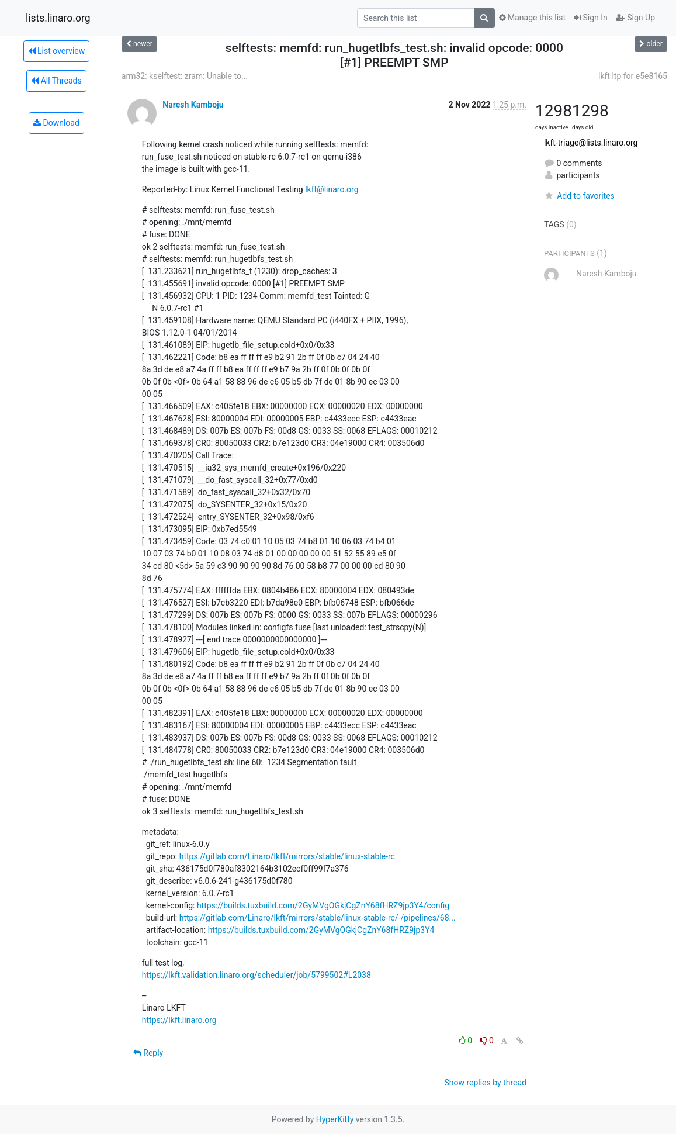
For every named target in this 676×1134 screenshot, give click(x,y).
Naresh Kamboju (192, 104)
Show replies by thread (485, 1082)
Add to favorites (579, 195)
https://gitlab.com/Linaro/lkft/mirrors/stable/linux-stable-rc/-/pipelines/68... (317, 917)
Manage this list (532, 17)
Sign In (591, 17)
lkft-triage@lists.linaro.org (590, 142)
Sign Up (635, 17)
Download (56, 122)
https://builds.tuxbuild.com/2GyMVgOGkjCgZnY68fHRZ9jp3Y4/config (323, 905)
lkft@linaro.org (331, 189)
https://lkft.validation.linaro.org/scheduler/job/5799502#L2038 (256, 975)
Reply (148, 1052)
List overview (56, 51)
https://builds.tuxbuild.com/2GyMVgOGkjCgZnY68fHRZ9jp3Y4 (321, 930)
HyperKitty (335, 1119)
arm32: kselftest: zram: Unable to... (185, 76)
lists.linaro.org (58, 18)
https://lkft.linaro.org (179, 1020)
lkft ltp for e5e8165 (632, 76)
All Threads (56, 80)
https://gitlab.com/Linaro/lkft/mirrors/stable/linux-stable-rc (287, 856)
